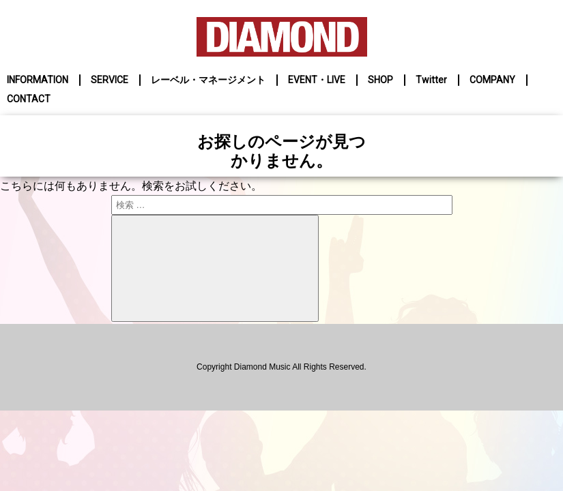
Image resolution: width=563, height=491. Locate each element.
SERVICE (109, 79)
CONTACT (28, 98)
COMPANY (492, 79)
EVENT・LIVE (316, 79)
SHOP (380, 79)
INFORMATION (37, 79)
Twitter (431, 79)
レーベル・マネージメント (208, 79)
